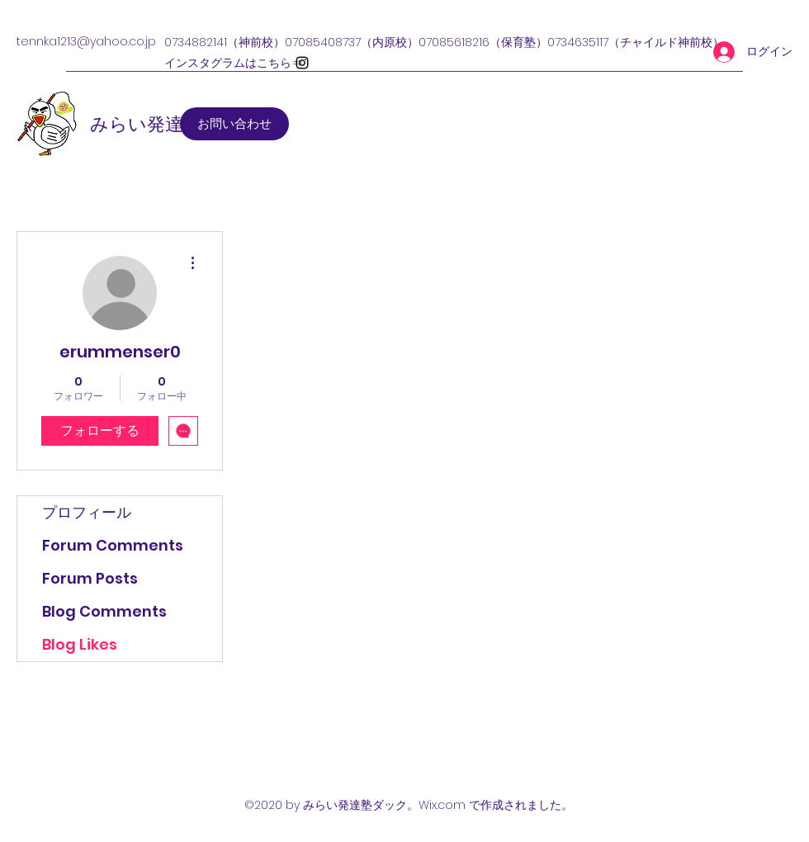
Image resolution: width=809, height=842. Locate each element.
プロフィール (86, 512)
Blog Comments (104, 611)
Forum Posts (90, 578)
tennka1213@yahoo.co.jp (86, 41)
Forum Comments (112, 545)
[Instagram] (302, 62)
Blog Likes (79, 644)
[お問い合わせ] (234, 123)
